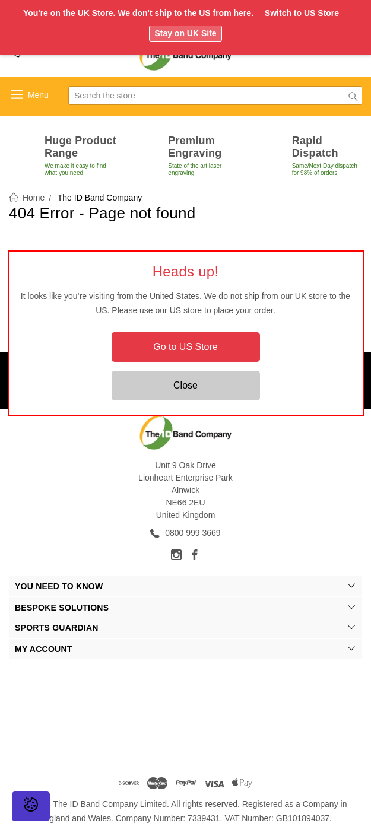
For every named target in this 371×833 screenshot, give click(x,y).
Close (185, 385)
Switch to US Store (302, 13)
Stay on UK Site (185, 33)
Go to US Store (185, 347)
